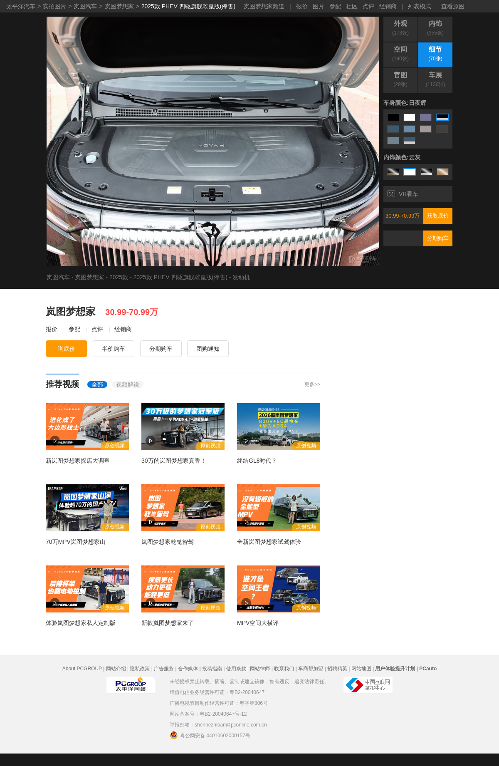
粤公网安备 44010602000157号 (210, 735)
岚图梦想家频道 (264, 6)
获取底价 (438, 216)
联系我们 (284, 669)
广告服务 (164, 669)
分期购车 (438, 238)
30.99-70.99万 (402, 216)
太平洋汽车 (20, 6)
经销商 (388, 6)
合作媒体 (188, 669)
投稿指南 (212, 669)
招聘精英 (337, 669)
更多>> (312, 384)
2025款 (118, 277)
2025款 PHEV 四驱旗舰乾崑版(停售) (188, 6)
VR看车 (403, 194)
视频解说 (127, 384)
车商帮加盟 (310, 669)
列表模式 (419, 6)
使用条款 (236, 669)
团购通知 (208, 348)
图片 (318, 6)
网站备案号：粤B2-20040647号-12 (208, 714)
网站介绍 (116, 669)
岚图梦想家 (119, 6)
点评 (368, 6)
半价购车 (113, 348)
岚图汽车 (85, 6)
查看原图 (452, 6)
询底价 (66, 348)
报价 (302, 6)
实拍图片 (54, 6)
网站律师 (260, 669)
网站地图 (361, 669)
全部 (97, 384)
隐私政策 (140, 669)
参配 (335, 6)
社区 (352, 6)
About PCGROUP (82, 669)
